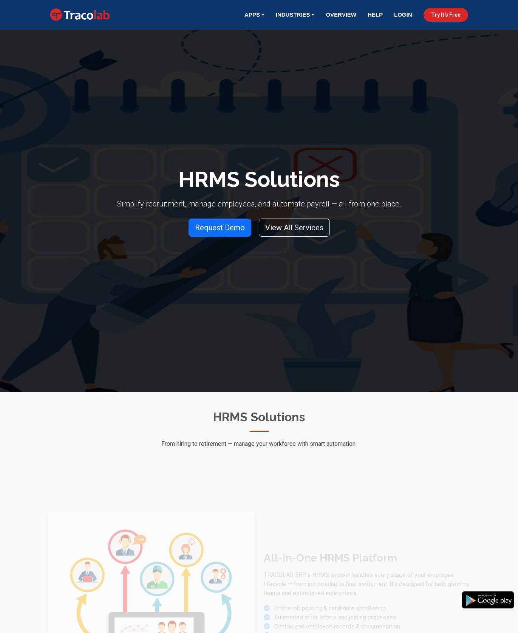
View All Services (294, 227)
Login (403, 14)
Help (375, 14)
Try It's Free (446, 15)
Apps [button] (252, 14)
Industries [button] (293, 14)
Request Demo (220, 227)
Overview (341, 14)
